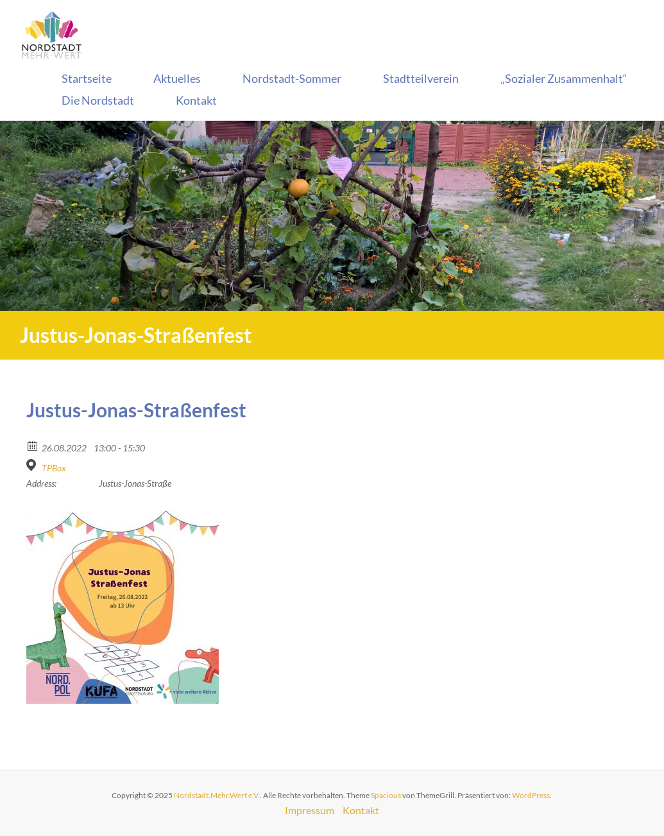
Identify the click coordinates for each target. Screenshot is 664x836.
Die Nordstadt (98, 100)
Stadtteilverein (421, 78)
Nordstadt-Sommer (292, 78)
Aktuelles (177, 78)
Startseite (87, 78)
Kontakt (196, 100)
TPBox (54, 467)
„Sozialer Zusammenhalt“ (563, 78)
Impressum (309, 810)
